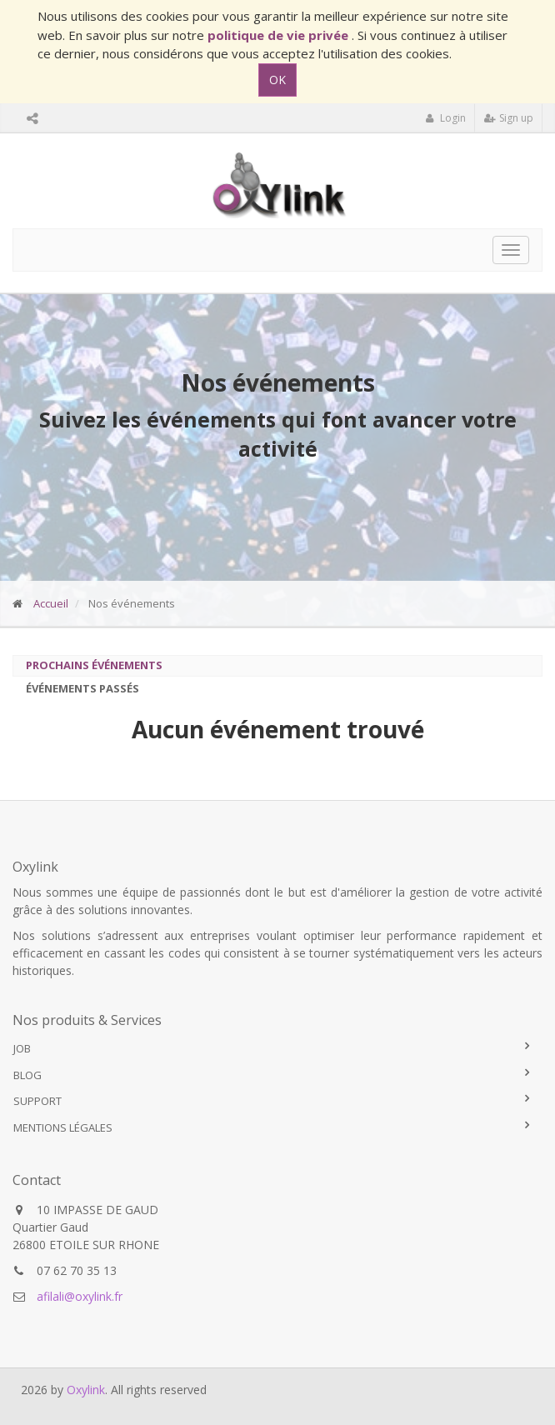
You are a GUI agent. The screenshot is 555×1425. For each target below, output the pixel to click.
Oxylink (86, 1390)
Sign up (508, 118)
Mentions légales (62, 1127)
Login (445, 118)
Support (37, 1100)
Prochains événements (94, 665)
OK (277, 80)
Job (22, 1048)
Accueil (50, 603)
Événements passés (82, 688)
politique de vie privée (280, 35)
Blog (27, 1075)
